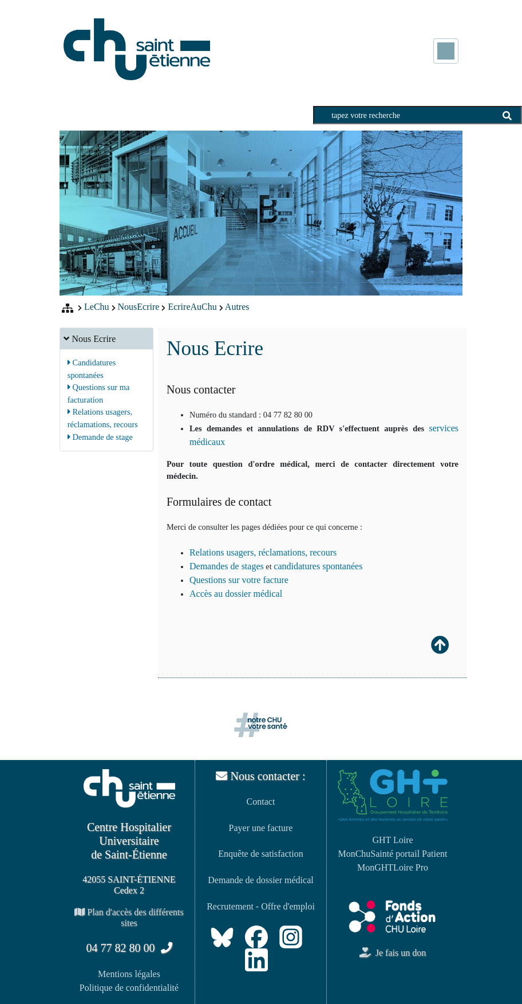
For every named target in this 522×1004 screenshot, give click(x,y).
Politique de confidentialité (129, 988)
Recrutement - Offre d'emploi (261, 906)
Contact (261, 801)
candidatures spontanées (318, 566)
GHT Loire (392, 840)
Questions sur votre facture (238, 580)
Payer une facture (261, 828)
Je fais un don (392, 953)
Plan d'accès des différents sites (128, 917)
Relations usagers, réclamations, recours (263, 552)
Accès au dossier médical (235, 594)
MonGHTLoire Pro (392, 867)
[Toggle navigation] (445, 51)
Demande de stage (100, 437)
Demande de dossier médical (260, 880)
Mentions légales (129, 974)
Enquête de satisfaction (260, 854)
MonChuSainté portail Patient (392, 854)
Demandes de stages (226, 566)
